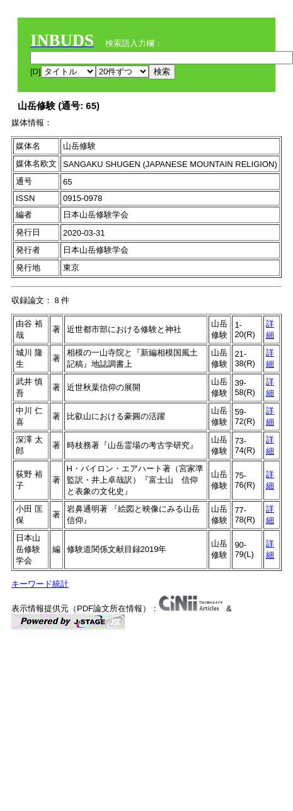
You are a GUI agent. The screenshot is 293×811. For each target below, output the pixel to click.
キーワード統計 (40, 584)
